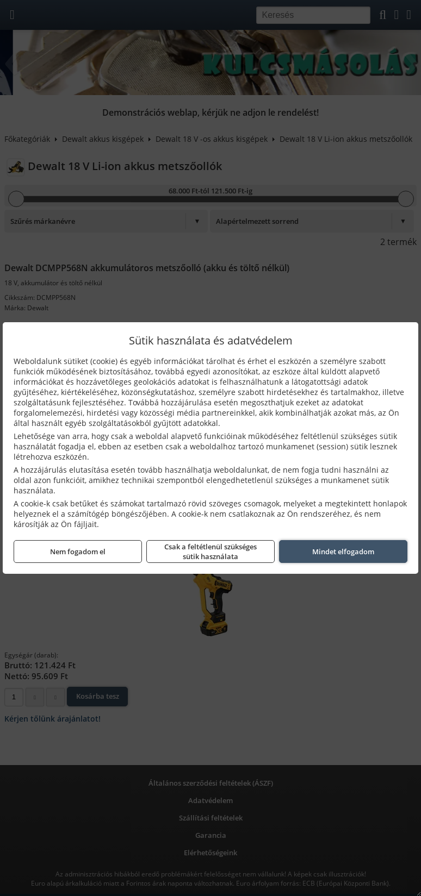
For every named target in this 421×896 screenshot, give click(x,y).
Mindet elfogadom (343, 551)
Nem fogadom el (78, 551)
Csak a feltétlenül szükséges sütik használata (210, 551)
